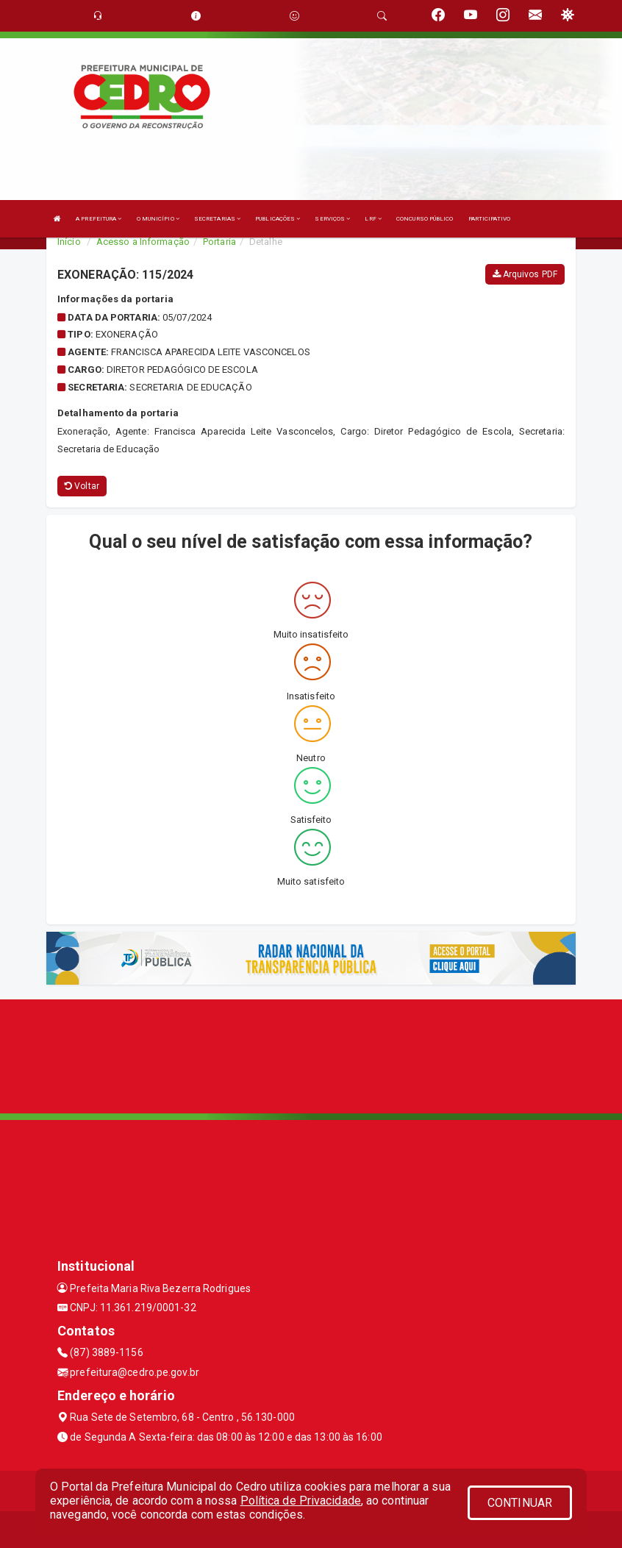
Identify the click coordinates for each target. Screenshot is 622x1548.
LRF (373, 218)
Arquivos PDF (525, 274)
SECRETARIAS (217, 218)
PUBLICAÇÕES (277, 218)
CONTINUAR (519, 1503)
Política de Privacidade (300, 1501)
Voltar (82, 486)
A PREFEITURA (98, 218)
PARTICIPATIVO (489, 218)
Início (69, 241)
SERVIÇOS (332, 218)
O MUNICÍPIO (158, 218)
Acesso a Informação (143, 241)
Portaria (219, 241)
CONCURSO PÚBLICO (425, 218)
